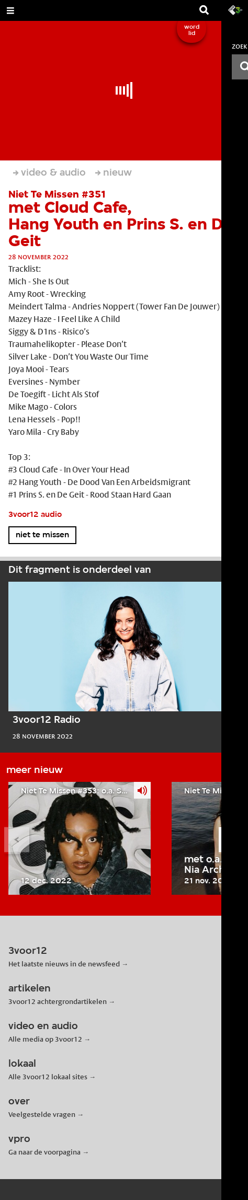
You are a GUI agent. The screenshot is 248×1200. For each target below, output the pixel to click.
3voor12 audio (35, 515)
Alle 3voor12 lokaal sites (47, 1076)
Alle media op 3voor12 (45, 1039)
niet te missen (42, 535)
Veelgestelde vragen (41, 1114)
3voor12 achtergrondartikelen (57, 1001)
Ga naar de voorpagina (44, 1152)
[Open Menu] (10, 10)
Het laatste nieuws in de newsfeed (64, 964)
